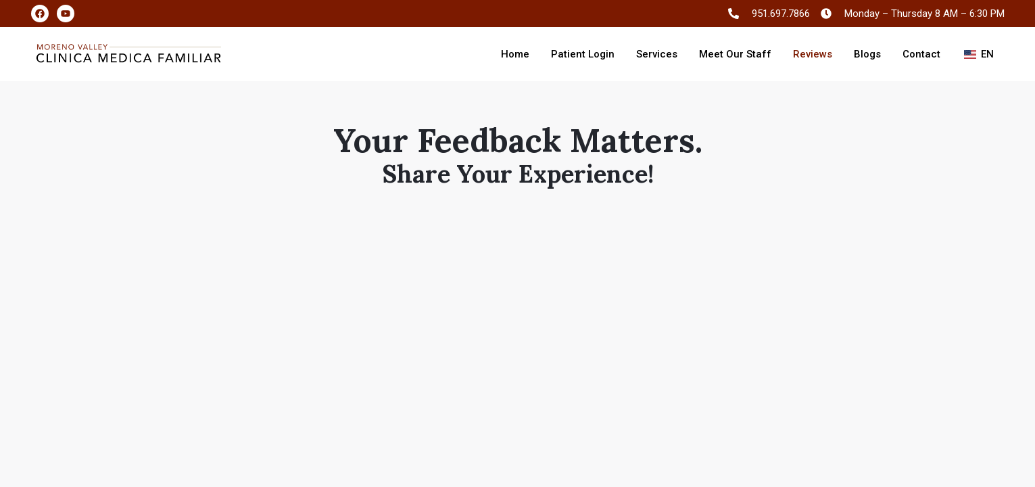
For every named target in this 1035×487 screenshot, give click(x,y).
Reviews (812, 54)
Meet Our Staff (735, 54)
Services (656, 54)
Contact (921, 54)
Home (515, 54)
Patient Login (583, 54)
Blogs (867, 54)
